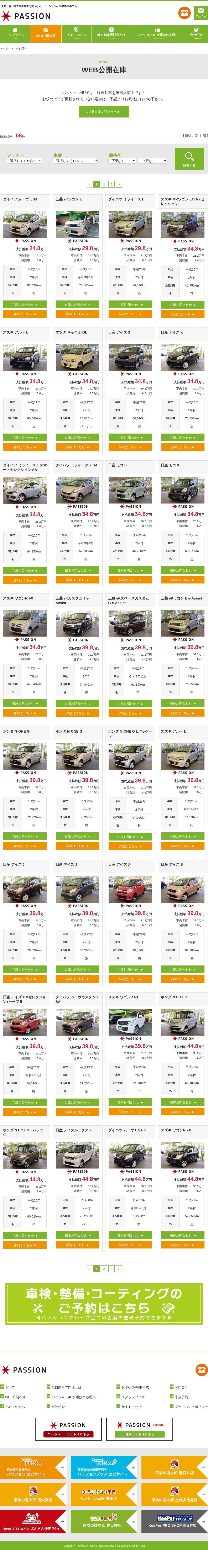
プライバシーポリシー (191, 1407)
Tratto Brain (138, 1546)
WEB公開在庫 (46, 37)
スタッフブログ (133, 1397)
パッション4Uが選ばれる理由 (157, 36)
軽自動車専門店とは (111, 36)
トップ (4, 48)
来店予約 (201, 13)
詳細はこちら (23, 314)
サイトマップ (131, 1407)
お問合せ (181, 1387)
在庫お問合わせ (23, 304)
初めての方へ (76, 36)
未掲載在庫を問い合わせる (104, 112)
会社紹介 (196, 36)
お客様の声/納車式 (135, 1387)
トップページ (14, 36)
